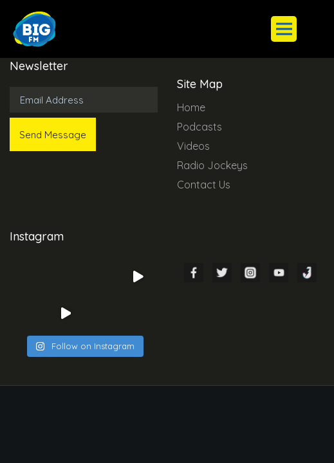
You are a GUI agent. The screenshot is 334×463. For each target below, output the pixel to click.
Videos (193, 146)
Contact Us (203, 184)
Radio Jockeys (212, 165)
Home (191, 107)
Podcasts (199, 126)
